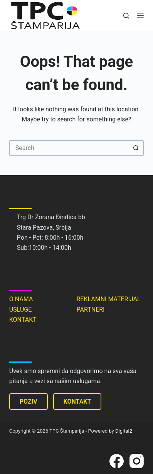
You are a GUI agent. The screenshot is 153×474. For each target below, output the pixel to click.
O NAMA (21, 299)
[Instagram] (136, 461)
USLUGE (20, 309)
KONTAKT (23, 319)
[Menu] (140, 15)
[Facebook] (116, 461)
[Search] (126, 16)
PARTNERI (90, 309)
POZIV (28, 401)
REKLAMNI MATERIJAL (108, 299)
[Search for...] (68, 148)
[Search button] (136, 148)
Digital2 (123, 431)
